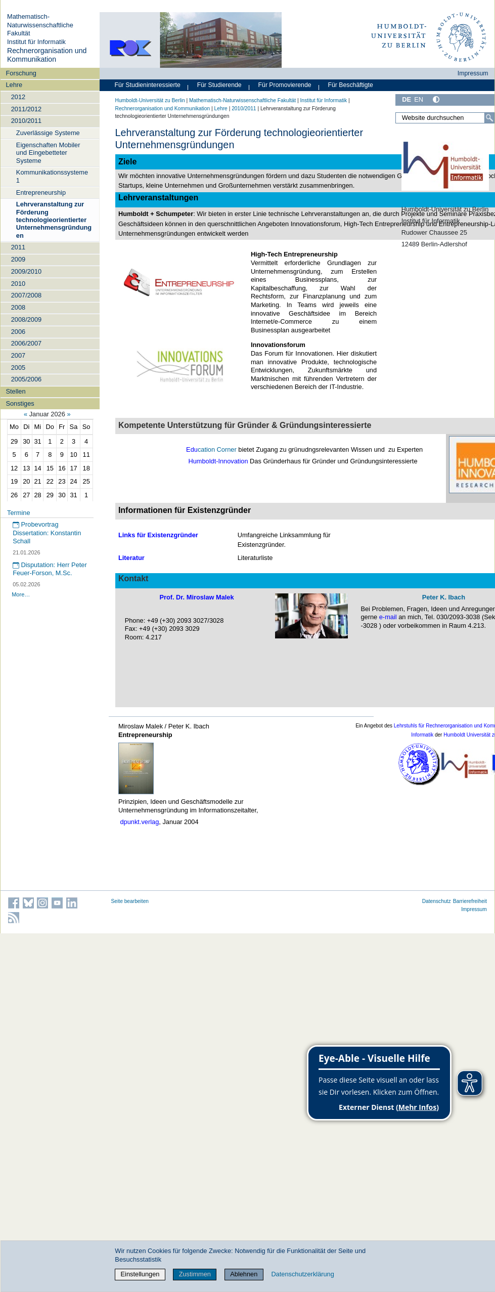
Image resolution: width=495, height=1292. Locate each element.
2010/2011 (26, 120)
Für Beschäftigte (350, 85)
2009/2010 (26, 271)
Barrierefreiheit (470, 901)
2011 (18, 247)
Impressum (473, 73)
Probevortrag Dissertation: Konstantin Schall (47, 533)
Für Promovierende (284, 85)
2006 (18, 331)
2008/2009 (26, 319)
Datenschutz (436, 901)
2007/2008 (26, 295)
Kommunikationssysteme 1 (52, 176)
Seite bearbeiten (130, 901)
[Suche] (489, 117)
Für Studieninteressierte (148, 85)
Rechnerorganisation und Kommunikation (46, 55)
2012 (18, 97)
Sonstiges (20, 403)
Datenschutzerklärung (302, 1274)
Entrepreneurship (41, 192)
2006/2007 (26, 343)
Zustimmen (195, 1274)
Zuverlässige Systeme (48, 133)
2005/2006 (26, 379)
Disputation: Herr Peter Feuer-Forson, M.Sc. (50, 569)
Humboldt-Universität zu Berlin (150, 100)
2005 (18, 367)
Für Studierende (219, 85)
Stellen (15, 391)
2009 (18, 259)
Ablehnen (243, 1274)
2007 (18, 355)
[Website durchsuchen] (444, 117)
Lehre (14, 85)
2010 (18, 283)
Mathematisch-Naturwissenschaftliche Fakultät (40, 25)
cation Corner (217, 449)
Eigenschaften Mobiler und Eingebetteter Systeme (48, 152)
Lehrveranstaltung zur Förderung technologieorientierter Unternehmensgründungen (54, 219)
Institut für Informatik (36, 42)
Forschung (21, 73)
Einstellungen (140, 1274)
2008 (18, 307)
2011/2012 (26, 109)
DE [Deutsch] (406, 99)
